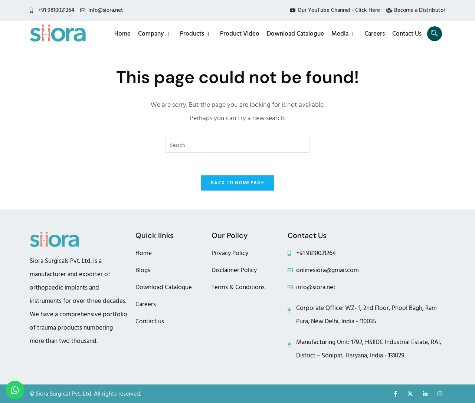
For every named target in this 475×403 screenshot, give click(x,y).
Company (154, 33)
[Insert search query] (237, 145)
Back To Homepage (237, 182)
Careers (374, 33)
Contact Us (407, 33)
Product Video (239, 33)
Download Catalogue (295, 33)
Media (343, 33)
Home (122, 33)
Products (195, 33)
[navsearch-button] (434, 33)
